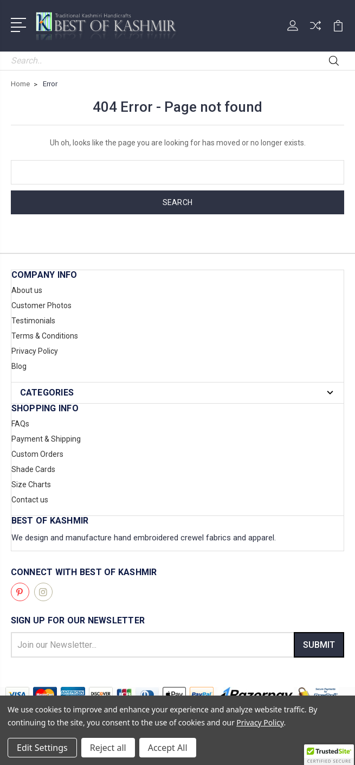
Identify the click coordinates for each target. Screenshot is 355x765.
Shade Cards (33, 469)
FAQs (20, 423)
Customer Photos (41, 305)
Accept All (168, 748)
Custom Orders (37, 454)
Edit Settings (42, 748)
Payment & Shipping (46, 439)
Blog (19, 366)
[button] (329, 754)
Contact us (29, 499)
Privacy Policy (34, 351)
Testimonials (33, 320)
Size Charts (31, 484)
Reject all (108, 748)
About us (26, 290)
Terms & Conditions (44, 335)
